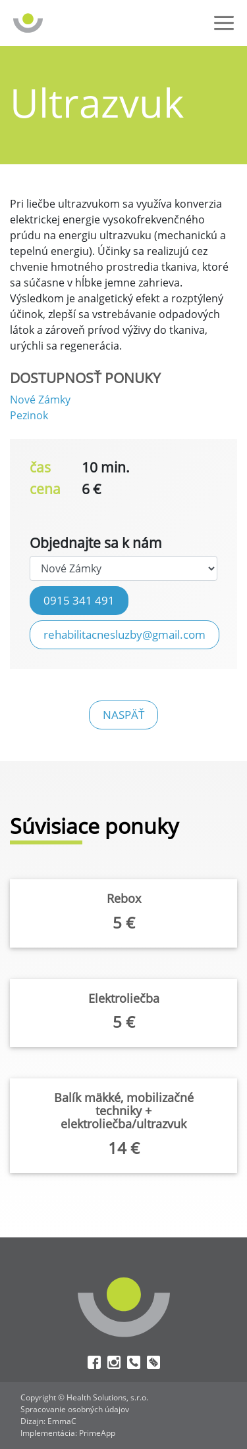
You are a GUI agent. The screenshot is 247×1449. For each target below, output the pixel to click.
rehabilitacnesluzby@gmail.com (124, 634)
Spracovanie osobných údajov (74, 1409)
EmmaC (61, 1421)
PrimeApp (97, 1432)
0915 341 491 (79, 600)
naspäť (123, 714)
